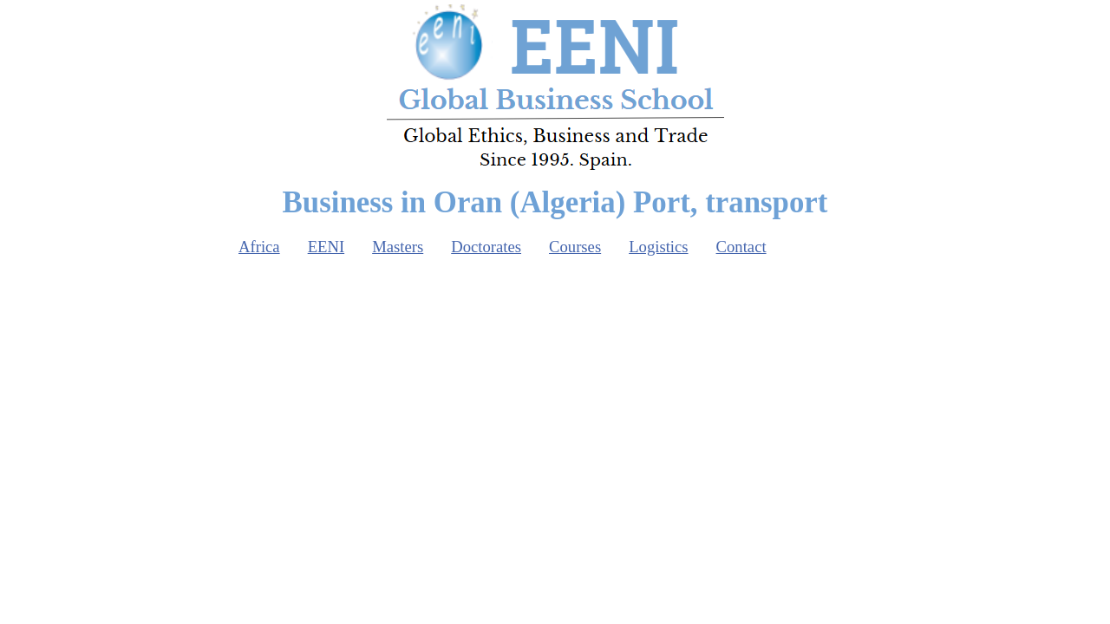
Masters (397, 246)
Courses (575, 246)
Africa (259, 246)
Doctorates (486, 246)
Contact (741, 246)
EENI (326, 246)
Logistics (658, 246)
